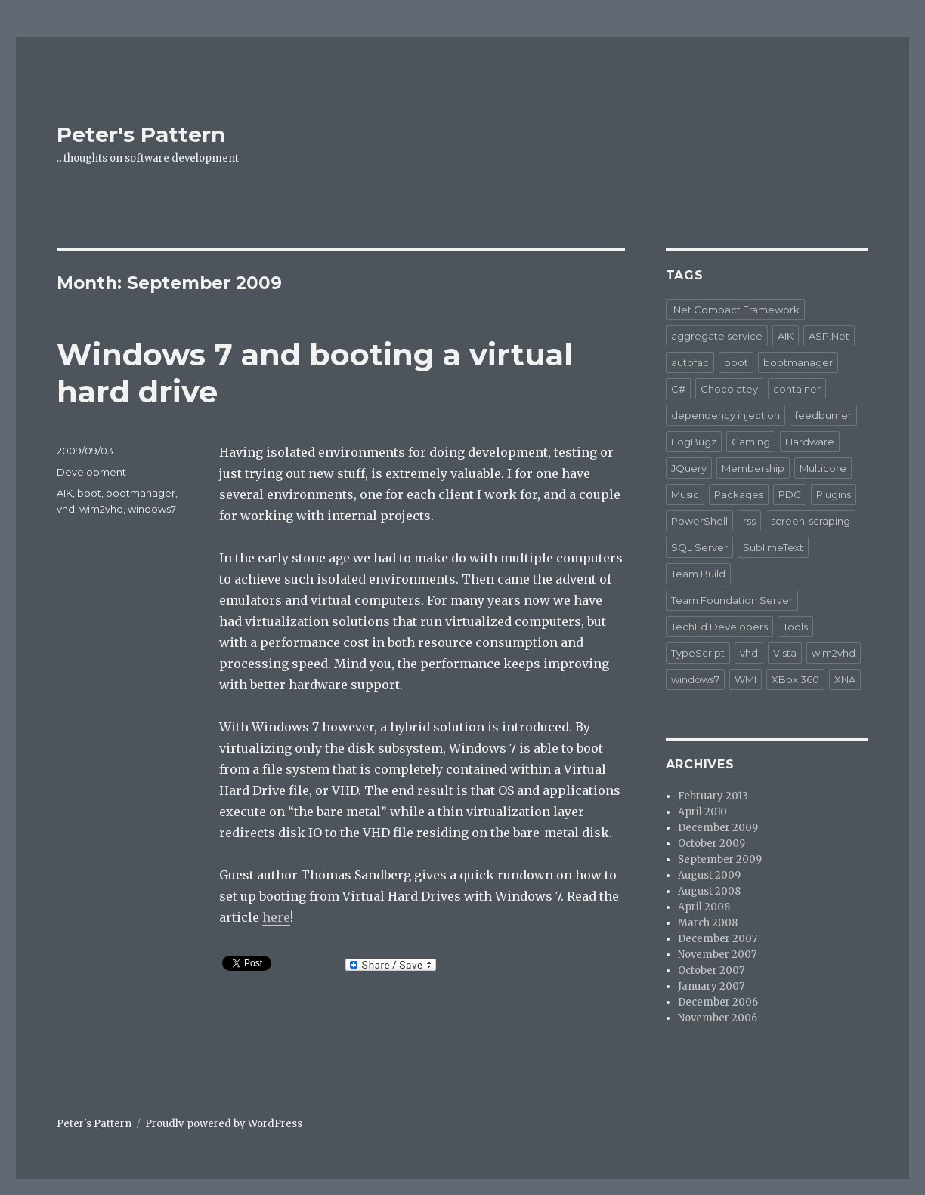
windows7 (152, 509)
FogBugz (693, 442)
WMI (745, 679)
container (797, 389)
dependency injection (725, 415)
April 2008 (704, 907)
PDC (789, 494)
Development (91, 472)
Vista (785, 653)
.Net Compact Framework (735, 309)
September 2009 (720, 859)
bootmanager (140, 493)
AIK (65, 493)
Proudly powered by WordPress (223, 1123)
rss (749, 521)
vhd (66, 509)
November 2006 (717, 1018)
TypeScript (698, 653)
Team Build (698, 574)
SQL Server (699, 547)
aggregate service (717, 336)
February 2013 (713, 796)
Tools (795, 627)
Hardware (809, 442)
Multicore (823, 468)
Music (685, 494)
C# (678, 389)
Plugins (833, 494)
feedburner (823, 415)
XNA (844, 679)
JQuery (689, 468)
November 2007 (717, 954)
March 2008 (708, 922)
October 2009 (711, 843)
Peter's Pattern (141, 134)
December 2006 (718, 1002)
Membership (753, 468)
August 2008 (709, 891)
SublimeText (773, 547)
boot (89, 493)
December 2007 (717, 938)
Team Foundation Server (732, 600)
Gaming (751, 442)
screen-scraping (810, 521)
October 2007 (711, 970)
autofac (690, 362)
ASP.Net (829, 336)
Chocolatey (729, 389)
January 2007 (711, 986)
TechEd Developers (719, 627)
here (276, 917)
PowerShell (699, 521)
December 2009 (718, 827)
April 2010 (702, 811)
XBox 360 (795, 679)
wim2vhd (101, 509)
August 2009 (709, 875)
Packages (738, 494)
